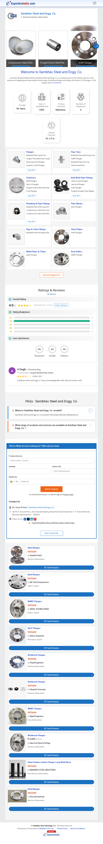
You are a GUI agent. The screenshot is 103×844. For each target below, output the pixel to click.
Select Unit (56, 466)
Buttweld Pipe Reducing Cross (83, 155)
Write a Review (61, 305)
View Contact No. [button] (51, 533)
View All (31, 170)
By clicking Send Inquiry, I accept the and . (51, 495)
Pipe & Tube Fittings (36, 229)
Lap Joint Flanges (78, 184)
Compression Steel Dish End (21, 63)
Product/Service (15, 456)
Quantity (12, 466)
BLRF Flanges (31, 181)
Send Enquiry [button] (51, 568)
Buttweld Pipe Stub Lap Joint (37, 207)
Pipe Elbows (77, 203)
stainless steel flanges (35, 165)
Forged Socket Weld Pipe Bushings (53, 63)
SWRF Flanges (76, 158)
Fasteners (31, 178)
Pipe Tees (76, 152)
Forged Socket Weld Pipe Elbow (38, 187)
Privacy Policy (68, 495)
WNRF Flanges (76, 255)
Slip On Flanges (32, 184)
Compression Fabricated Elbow (38, 213)
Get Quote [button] (32, 551)
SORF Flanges (85, 63)
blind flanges (76, 207)
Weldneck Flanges (36, 655)
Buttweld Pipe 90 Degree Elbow (38, 232)
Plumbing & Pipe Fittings (38, 203)
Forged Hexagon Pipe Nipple (82, 191)
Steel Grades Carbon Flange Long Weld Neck (49, 762)
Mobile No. (13, 477)
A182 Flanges (76, 187)
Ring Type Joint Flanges (35, 162)
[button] (25, 519)
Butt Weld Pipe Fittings (82, 178)
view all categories (51, 275)
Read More (57, 83)
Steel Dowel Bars (78, 165)
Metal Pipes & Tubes (36, 251)
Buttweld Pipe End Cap (80, 162)
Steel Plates (76, 229)
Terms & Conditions (77, 829)
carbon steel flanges (79, 181)
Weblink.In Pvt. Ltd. (46, 829)
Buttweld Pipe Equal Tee (36, 155)
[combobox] (13, 481)
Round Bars (76, 251)
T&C (58, 495)
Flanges (30, 152)
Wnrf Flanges (34, 628)
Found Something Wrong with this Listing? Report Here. (53, 523)
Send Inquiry (51, 489)
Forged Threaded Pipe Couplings (38, 158)
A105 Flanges (31, 191)
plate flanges (31, 255)
